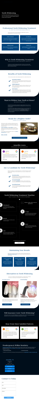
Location (28, 2)
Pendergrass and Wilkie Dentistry (12, 254)
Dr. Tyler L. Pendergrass (4, 127)
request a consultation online (14, 338)
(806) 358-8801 (4, 134)
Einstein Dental (32, 398)
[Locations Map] (29, 351)
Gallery (20, 2)
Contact (32, 2)
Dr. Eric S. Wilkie (11, 127)
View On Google (5, 159)
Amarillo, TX (10, 346)
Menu (35, 2)
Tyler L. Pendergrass (28, 333)
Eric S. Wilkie (34, 333)
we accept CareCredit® (31, 300)
